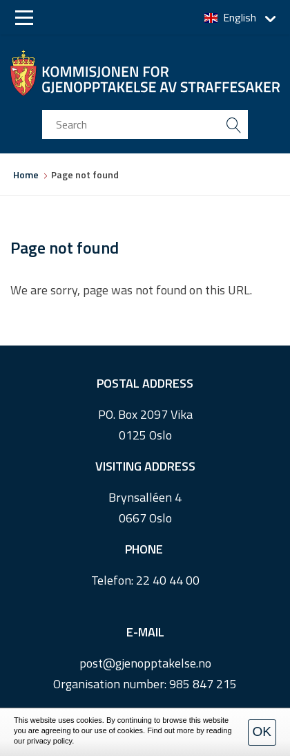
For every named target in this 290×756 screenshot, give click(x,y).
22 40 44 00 (168, 580)
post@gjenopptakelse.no (145, 663)
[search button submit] (233, 124)
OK (262, 731)
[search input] (145, 124)
